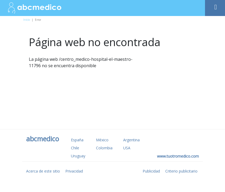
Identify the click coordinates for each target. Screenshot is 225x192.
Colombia (104, 147)
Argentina (131, 139)
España (77, 139)
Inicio (26, 20)
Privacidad (74, 171)
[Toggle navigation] (215, 5)
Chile (75, 147)
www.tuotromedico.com (178, 156)
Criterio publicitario (181, 171)
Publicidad (151, 171)
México (102, 139)
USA (126, 147)
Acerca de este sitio (43, 171)
